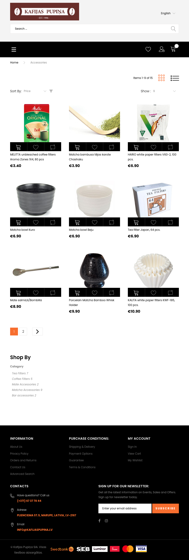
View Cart (134, 454)
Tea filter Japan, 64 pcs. (144, 230)
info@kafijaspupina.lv (35, 530)
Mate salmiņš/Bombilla (26, 300)
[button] (168, 13)
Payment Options (80, 454)
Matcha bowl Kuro (22, 230)
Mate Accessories (24, 384)
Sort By (15, 91)
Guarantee (76, 460)
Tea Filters (19, 373)
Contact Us (17, 467)
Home (14, 62)
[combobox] (94, 29)
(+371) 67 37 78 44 (29, 501)
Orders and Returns (23, 460)
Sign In (132, 447)
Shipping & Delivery (82, 447)
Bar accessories (23, 395)
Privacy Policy (19, 454)
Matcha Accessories (26, 390)
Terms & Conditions (82, 467)
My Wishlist (135, 460)
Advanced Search (22, 474)
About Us (16, 447)
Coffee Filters (21, 379)
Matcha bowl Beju (81, 230)
